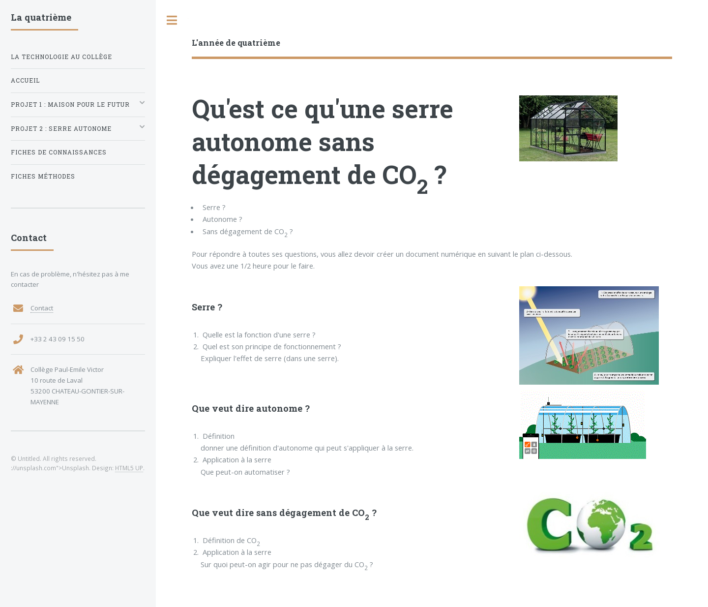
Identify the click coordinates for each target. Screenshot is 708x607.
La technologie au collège (61, 57)
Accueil (25, 80)
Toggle (172, 20)
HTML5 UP (129, 468)
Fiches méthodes (43, 176)
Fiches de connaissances (59, 152)
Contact (41, 308)
